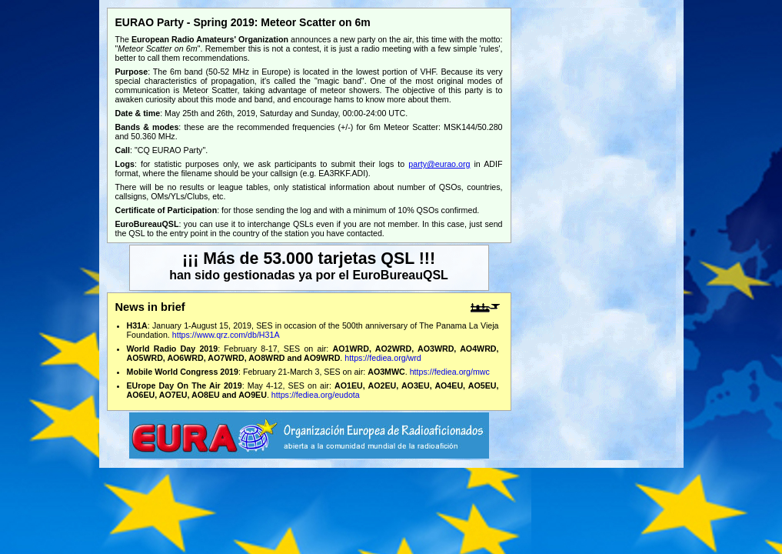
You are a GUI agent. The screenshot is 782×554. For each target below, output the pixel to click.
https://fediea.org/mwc (450, 371)
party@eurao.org (439, 164)
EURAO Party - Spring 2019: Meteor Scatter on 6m (243, 22)
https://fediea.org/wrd (382, 357)
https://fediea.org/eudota (315, 394)
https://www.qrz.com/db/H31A (226, 334)
